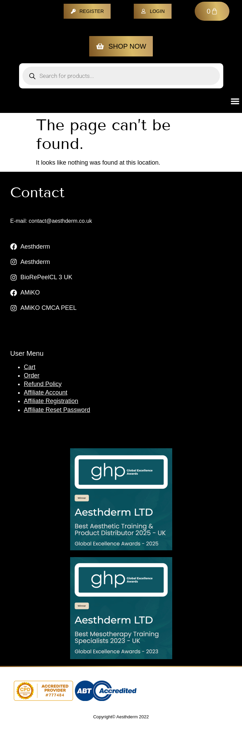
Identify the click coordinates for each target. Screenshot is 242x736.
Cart (29, 367)
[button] (235, 101)
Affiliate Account (45, 392)
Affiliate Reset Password (57, 409)
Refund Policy (43, 384)
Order (31, 375)
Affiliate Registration (51, 401)
